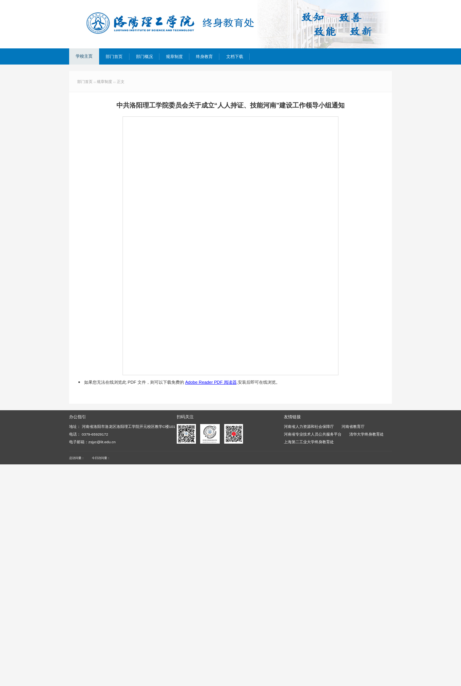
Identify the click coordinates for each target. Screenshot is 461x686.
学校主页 (84, 56)
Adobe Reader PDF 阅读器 (211, 382)
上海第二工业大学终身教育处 (309, 442)
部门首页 (114, 56)
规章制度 (174, 56)
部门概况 (144, 56)
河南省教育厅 (353, 426)
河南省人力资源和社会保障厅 (309, 426)
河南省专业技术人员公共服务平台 (313, 434)
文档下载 (234, 56)
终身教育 (204, 56)
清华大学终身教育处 (366, 434)
